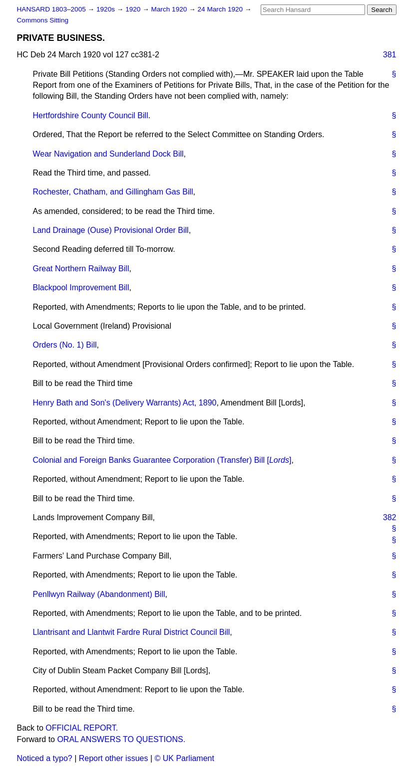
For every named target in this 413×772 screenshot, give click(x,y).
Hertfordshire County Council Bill (90, 115)
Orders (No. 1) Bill (65, 345)
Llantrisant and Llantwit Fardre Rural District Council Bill (131, 632)
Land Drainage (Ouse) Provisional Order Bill (111, 230)
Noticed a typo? (44, 758)
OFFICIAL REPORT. (81, 728)
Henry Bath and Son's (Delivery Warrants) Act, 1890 (125, 402)
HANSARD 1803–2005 (51, 9)
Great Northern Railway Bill (81, 268)
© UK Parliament (184, 758)
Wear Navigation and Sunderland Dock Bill (108, 154)
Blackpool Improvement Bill (81, 287)
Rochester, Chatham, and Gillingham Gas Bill (113, 192)
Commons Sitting (43, 20)
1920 (133, 9)
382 (390, 517)
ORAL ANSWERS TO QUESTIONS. (121, 739)
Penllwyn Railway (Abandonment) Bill (99, 594)
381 (390, 54)
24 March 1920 (221, 9)
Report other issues (113, 758)
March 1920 (170, 9)
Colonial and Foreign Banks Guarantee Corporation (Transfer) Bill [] (162, 460)
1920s (106, 9)
